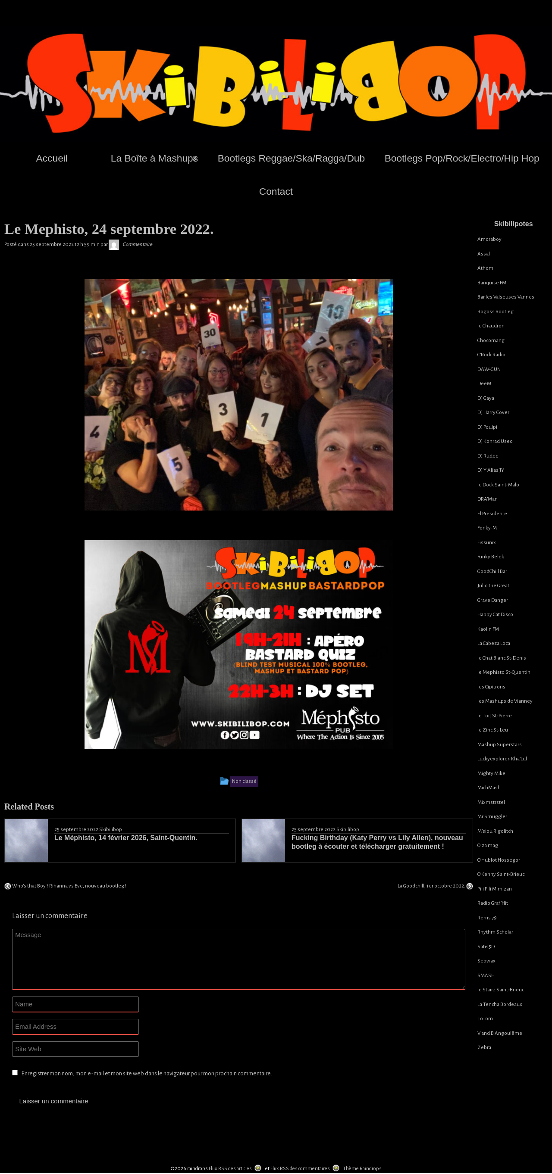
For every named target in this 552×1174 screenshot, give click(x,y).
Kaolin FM (488, 629)
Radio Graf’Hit (492, 903)
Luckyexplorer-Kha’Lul (502, 759)
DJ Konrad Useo (495, 441)
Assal (483, 254)
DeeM (484, 383)
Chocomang (491, 340)
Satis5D (486, 947)
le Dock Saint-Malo (498, 485)
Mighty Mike (491, 773)
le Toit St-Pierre (494, 716)
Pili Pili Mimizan (494, 889)
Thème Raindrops (362, 1166)
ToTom (485, 1018)
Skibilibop (110, 829)
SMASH (486, 975)
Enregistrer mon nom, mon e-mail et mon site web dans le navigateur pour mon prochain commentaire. (146, 1073)
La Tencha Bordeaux (499, 1004)
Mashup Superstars (499, 744)
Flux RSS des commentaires (300, 1166)
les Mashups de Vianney (505, 701)
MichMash (489, 788)
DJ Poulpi (487, 427)
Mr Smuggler (492, 816)
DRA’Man (487, 499)
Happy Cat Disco (495, 614)
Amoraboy (489, 239)
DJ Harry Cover (493, 412)
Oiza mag (487, 845)
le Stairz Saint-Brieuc (500, 990)
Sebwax (486, 961)
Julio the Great (493, 586)
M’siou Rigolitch (495, 831)
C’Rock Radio (491, 355)
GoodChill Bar (492, 571)
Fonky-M (487, 528)
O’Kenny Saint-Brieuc (500, 874)
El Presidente (492, 514)
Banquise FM (491, 283)
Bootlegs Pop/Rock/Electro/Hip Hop (462, 158)
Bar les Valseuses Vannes (505, 297)
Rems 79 (487, 918)
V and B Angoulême (499, 1033)
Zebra (484, 1047)
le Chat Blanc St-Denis (501, 658)
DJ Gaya (485, 398)
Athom (485, 268)
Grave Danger (492, 600)
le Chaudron (491, 326)
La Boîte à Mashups (154, 158)
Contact (276, 191)
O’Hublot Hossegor (498, 860)
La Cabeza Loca (493, 643)
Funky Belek (490, 557)
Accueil (52, 158)
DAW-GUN (489, 369)
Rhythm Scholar (495, 932)
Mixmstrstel (491, 802)
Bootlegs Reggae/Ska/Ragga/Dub (291, 158)
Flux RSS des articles (230, 1166)
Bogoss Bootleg (495, 312)
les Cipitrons (491, 687)
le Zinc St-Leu (492, 730)
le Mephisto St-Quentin (503, 672)
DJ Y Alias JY (490, 470)
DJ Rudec (487, 456)
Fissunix (486, 542)
